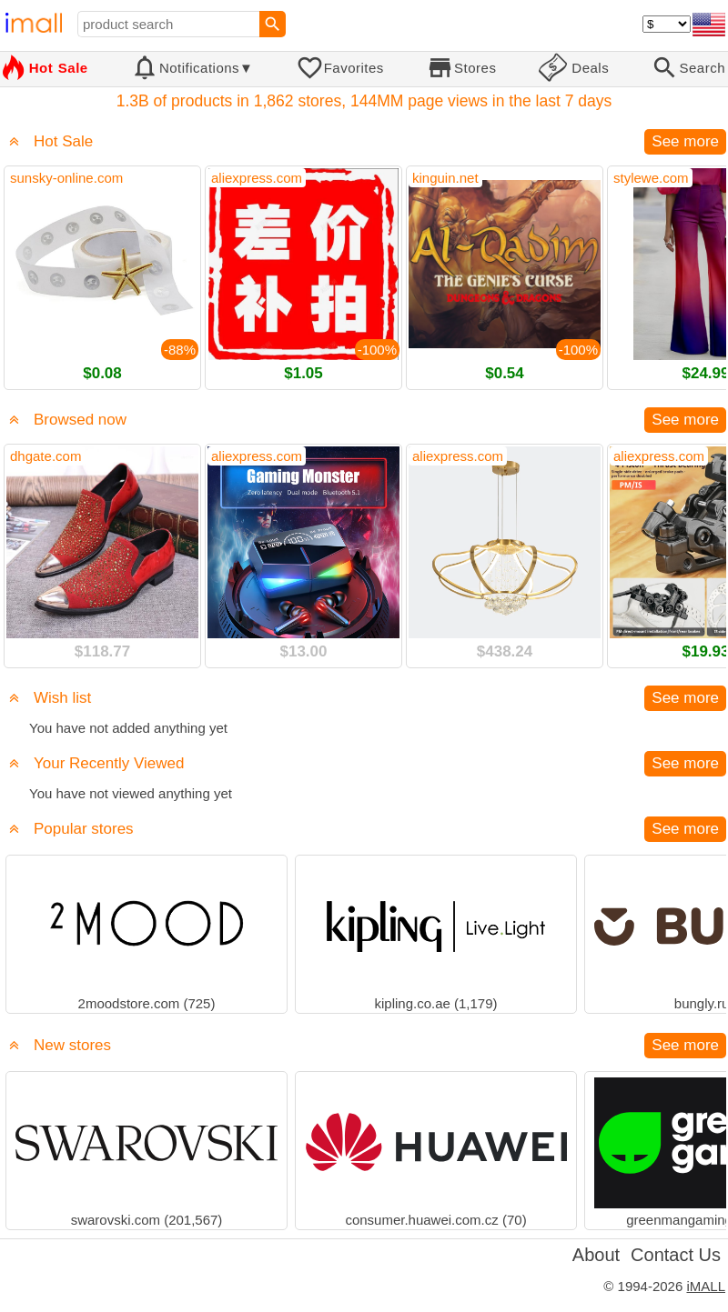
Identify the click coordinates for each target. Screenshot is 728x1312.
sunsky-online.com (66, 177)
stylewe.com (651, 177)
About (596, 1255)
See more (685, 141)
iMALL (705, 1286)
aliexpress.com (256, 177)
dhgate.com (45, 456)
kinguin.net (445, 177)
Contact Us (676, 1255)
